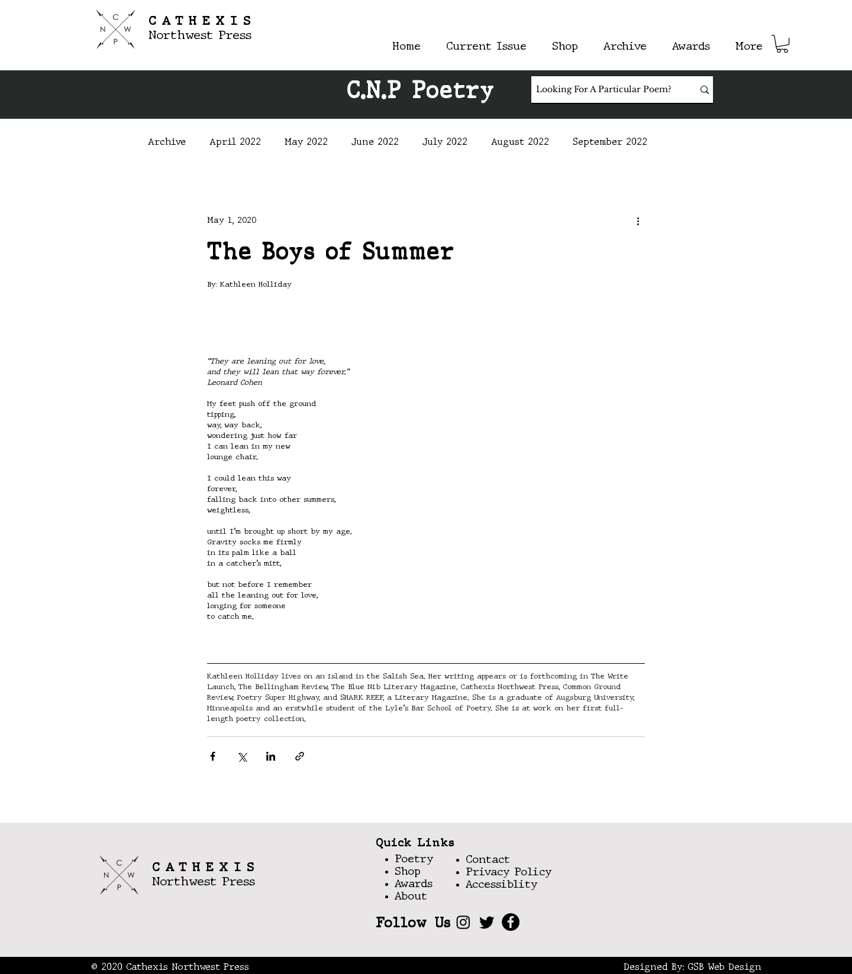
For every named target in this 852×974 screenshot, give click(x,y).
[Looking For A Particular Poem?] (603, 89)
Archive (167, 142)
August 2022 (520, 142)
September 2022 (610, 142)
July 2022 (444, 142)
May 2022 (306, 142)
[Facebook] (510, 922)
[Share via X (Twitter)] (241, 756)
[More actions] (638, 220)
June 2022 (375, 142)
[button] (782, 44)
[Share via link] (299, 756)
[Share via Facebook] (212, 756)
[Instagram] (463, 922)
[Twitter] (487, 922)
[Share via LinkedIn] (270, 756)
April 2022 (235, 142)
